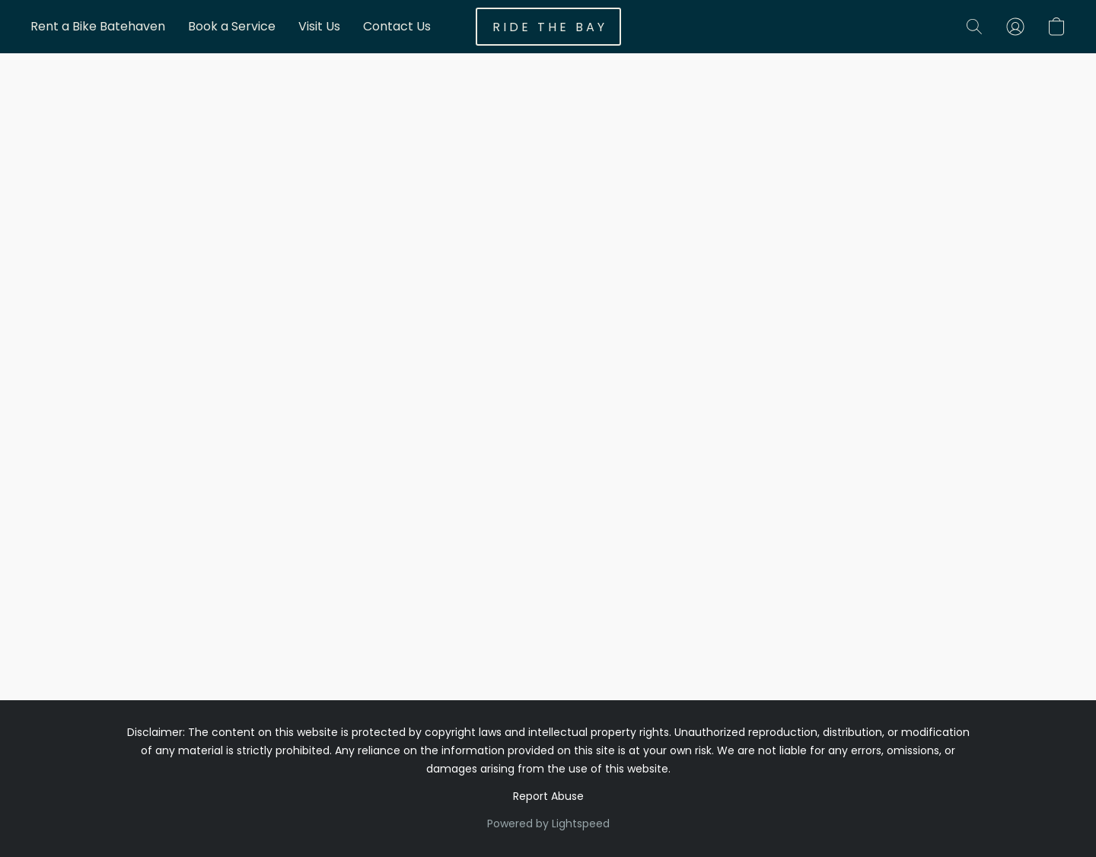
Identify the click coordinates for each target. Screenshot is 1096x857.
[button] (548, 27)
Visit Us (319, 26)
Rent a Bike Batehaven (97, 26)
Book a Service (232, 26)
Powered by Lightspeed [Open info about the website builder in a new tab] (548, 823)
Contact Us (397, 26)
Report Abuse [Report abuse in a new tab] (548, 796)
